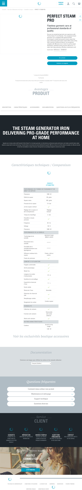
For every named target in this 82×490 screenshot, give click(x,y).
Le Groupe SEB (43, 484)
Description (6, 107)
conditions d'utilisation (31, 484)
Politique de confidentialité (15, 484)
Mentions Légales (31, 489)
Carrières (52, 484)
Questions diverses (41, 404)
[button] (68, 3)
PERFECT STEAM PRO (50, 184)
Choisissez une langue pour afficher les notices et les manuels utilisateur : (41, 360)
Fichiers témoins (70, 484)
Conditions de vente (43, 489)
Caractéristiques (20, 107)
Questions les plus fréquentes (68, 107)
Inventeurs (60, 484)
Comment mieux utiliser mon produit (41, 389)
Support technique (41, 399)
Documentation (48, 107)
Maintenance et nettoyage (41, 394)
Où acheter (62, 58)
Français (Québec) (60, 3)
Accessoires (34, 107)
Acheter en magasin (62, 63)
